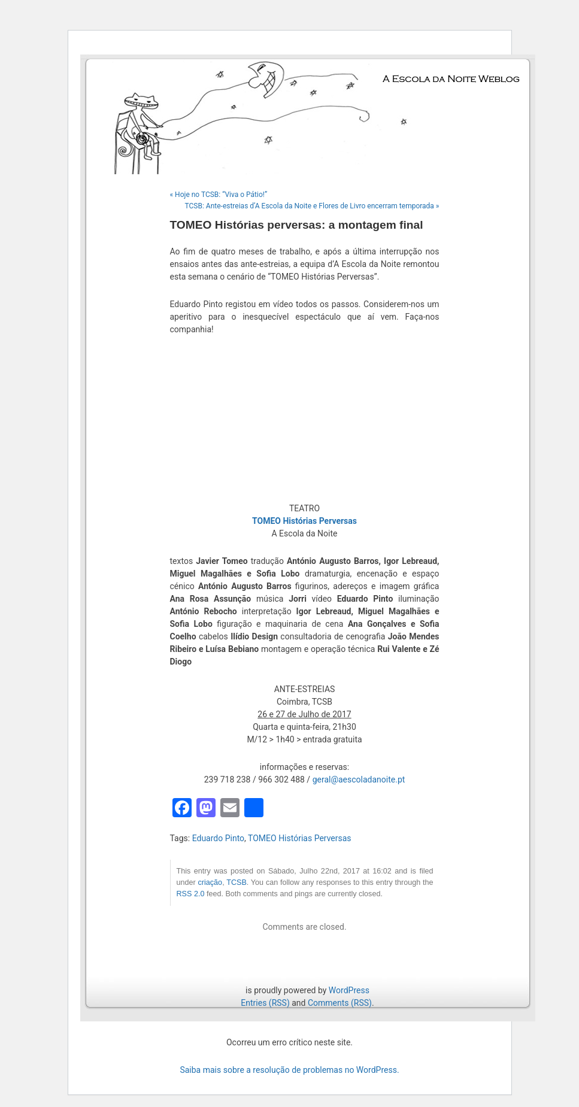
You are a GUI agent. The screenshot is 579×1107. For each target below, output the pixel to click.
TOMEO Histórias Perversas (299, 838)
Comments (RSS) (340, 1003)
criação (210, 882)
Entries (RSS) (265, 1003)
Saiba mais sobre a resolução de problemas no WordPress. (289, 1070)
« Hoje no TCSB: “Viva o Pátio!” (219, 194)
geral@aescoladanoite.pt (359, 779)
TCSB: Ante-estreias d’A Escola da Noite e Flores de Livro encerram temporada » (312, 206)
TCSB (236, 882)
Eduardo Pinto (218, 838)
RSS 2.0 (191, 894)
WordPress (349, 990)
